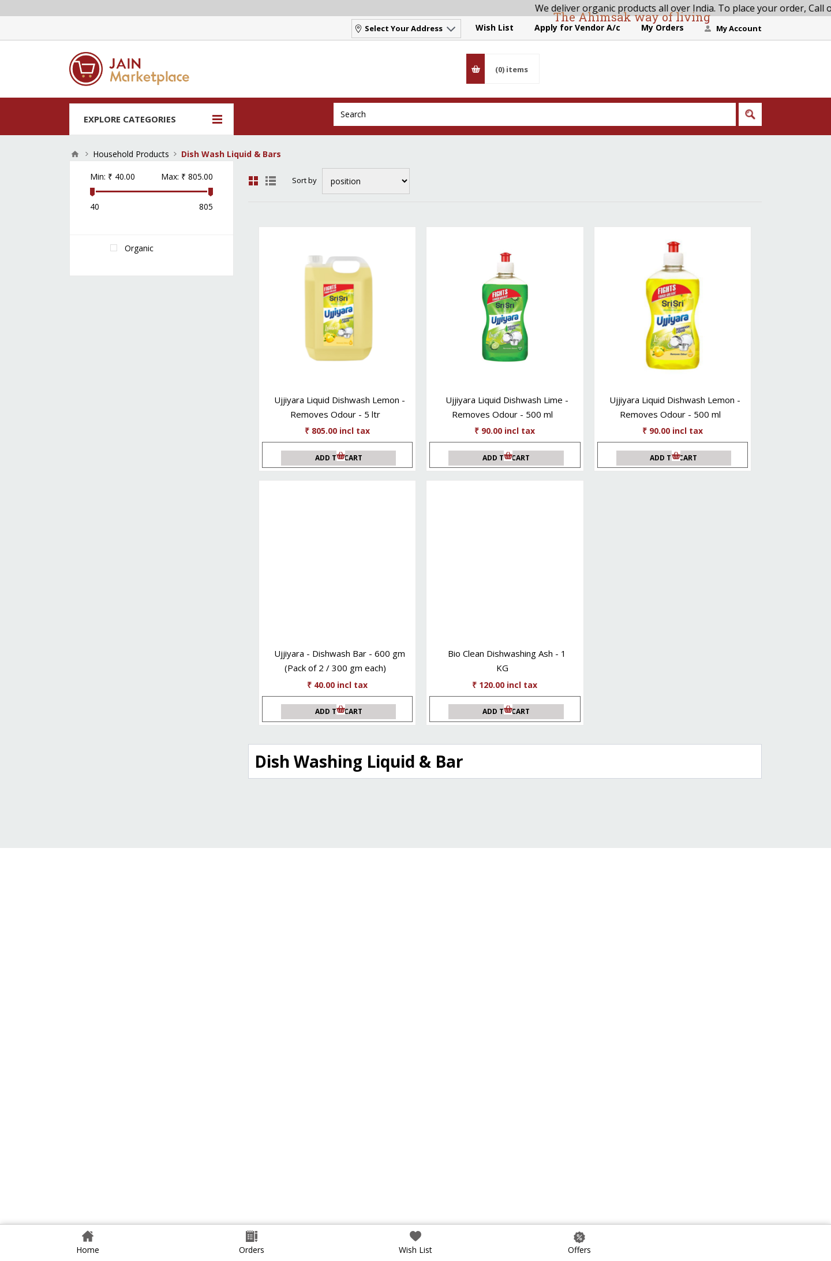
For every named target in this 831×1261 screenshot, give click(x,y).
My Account (739, 28)
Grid (253, 180)
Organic (139, 248)
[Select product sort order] (366, 181)
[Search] (535, 114)
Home (75, 154)
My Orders (662, 27)
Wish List (495, 27)
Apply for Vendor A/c (577, 27)
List (270, 180)
